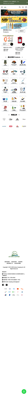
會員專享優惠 (17, 263)
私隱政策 (20, 261)
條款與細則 (7, 261)
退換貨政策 (14, 261)
